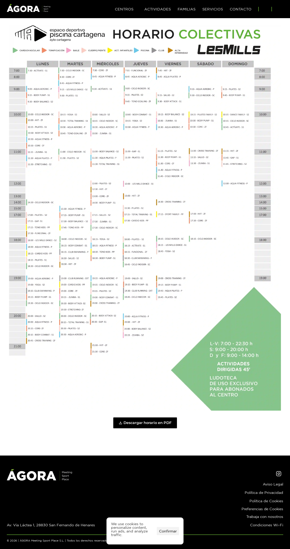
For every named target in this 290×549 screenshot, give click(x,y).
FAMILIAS (187, 9)
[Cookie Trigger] (262, 509)
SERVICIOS (212, 9)
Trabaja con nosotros (264, 517)
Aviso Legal (273, 484)
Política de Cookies (266, 501)
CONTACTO (240, 9)
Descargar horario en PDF (145, 423)
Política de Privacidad (264, 492)
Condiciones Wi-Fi (266, 525)
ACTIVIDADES (157, 9)
